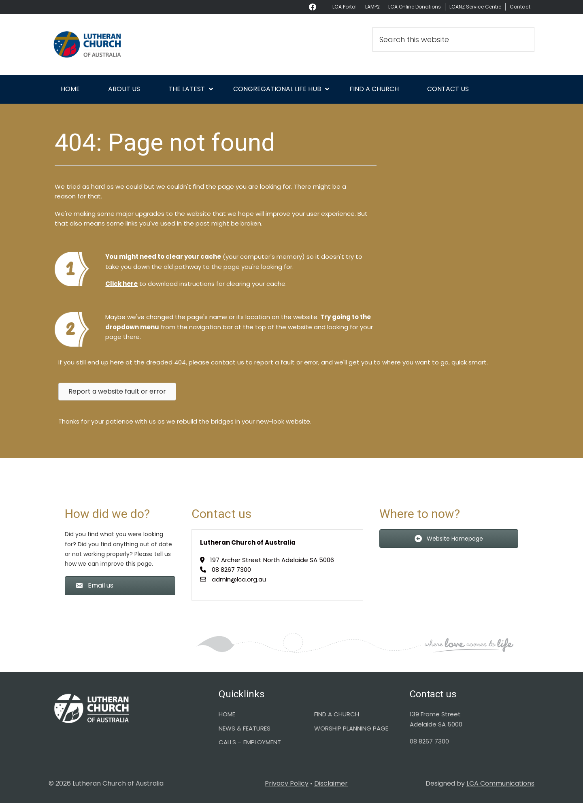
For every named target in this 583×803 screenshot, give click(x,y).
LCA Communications (500, 783)
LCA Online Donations (414, 6)
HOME (227, 714)
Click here (121, 283)
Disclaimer (331, 783)
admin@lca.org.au (239, 579)
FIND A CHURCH (336, 714)
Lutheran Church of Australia (121, 44)
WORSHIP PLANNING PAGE (351, 728)
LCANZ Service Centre (475, 6)
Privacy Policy (287, 783)
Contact (520, 6)
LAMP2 (372, 6)
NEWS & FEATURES (244, 728)
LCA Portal (344, 6)
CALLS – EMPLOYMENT (250, 742)
